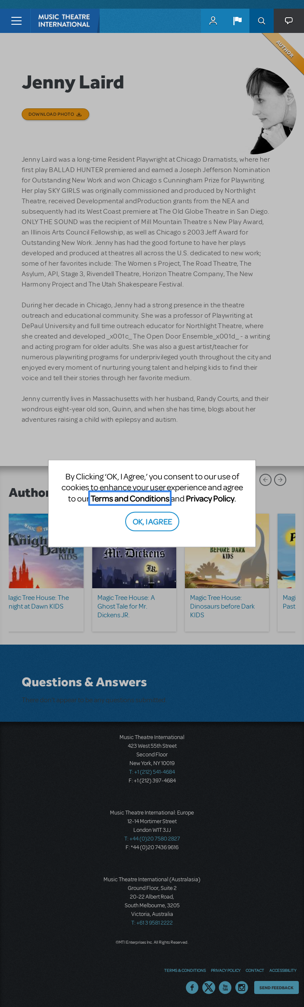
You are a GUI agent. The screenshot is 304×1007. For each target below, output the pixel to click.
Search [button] (261, 21)
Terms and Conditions (130, 497)
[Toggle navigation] (16, 21)
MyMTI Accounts (213, 21)
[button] (237, 21)
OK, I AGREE (152, 521)
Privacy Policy (210, 497)
